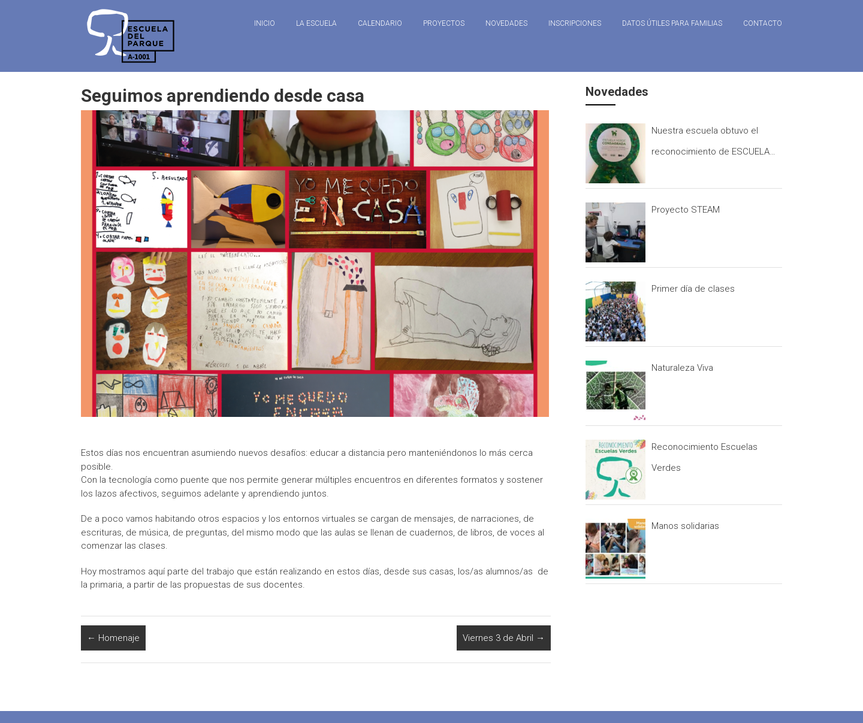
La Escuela (316, 23)
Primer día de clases (693, 288)
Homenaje (113, 638)
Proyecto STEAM (685, 209)
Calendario (380, 23)
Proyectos (443, 23)
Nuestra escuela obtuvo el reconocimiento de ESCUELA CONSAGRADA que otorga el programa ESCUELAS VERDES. (712, 143)
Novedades (506, 23)
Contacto (762, 23)
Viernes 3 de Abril (504, 638)
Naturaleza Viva (682, 367)
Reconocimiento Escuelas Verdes (704, 457)
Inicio (264, 23)
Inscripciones (574, 23)
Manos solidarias (685, 526)
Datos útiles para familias (672, 23)
